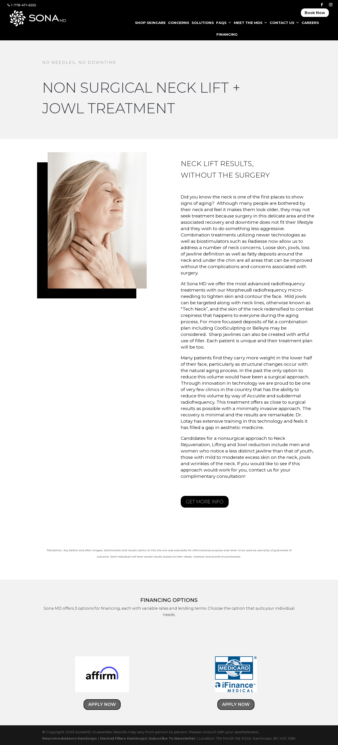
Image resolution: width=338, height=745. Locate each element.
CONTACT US (284, 23)
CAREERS (310, 22)
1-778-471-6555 (23, 5)
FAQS (223, 23)
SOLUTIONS (203, 22)
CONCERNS (178, 22)
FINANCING (227, 34)
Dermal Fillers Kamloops (123, 738)
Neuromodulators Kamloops (69, 738)
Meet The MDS (250, 23)
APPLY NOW (107, 706)
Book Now (315, 13)
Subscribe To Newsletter (172, 738)
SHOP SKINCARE (150, 22)
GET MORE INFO (204, 502)
